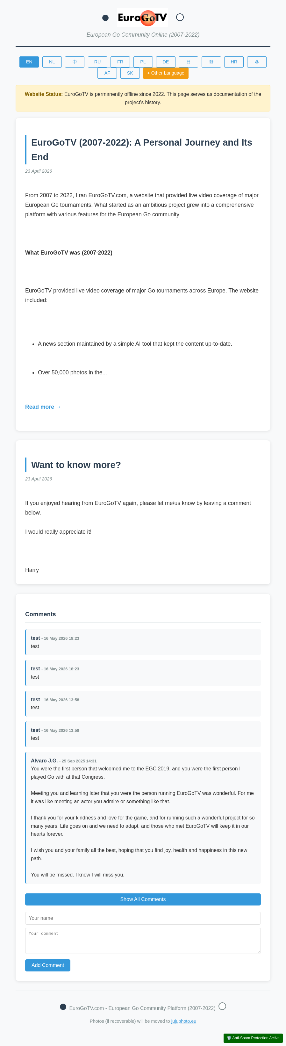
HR (234, 61)
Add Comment (48, 969)
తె (257, 61)
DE (165, 61)
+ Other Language (165, 73)
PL (143, 61)
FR (120, 61)
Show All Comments (143, 899)
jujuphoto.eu (183, 1025)
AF (107, 73)
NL (52, 61)
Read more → (43, 407)
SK (130, 73)
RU (97, 61)
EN (29, 61)
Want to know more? (76, 465)
